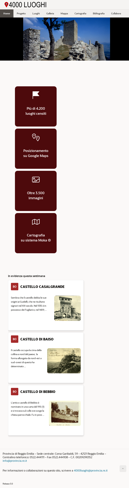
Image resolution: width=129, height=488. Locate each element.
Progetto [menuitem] (21, 13)
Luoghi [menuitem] (36, 13)
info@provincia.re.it (15, 460)
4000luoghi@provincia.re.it (91, 470)
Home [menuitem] (6, 13)
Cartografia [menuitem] (80, 13)
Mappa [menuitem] (64, 13)
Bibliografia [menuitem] (98, 13)
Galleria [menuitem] (50, 13)
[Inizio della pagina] (123, 468)
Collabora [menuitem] (116, 13)
